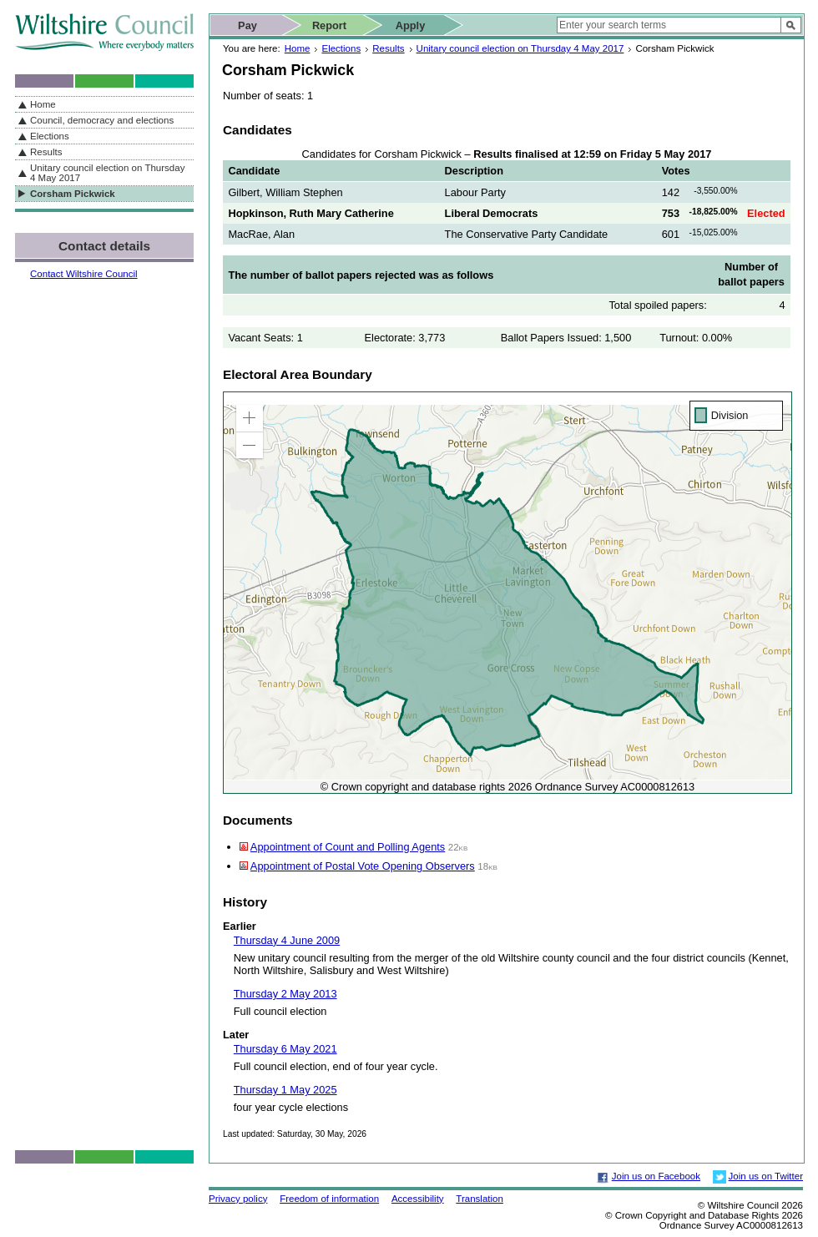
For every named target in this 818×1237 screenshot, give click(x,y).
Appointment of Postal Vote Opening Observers (362, 866)
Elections (341, 48)
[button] (249, 418)
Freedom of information (329, 1199)
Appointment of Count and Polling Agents (347, 847)
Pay (247, 25)
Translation (479, 1199)
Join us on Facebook (656, 1176)
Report (329, 25)
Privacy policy (238, 1199)
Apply (411, 25)
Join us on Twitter (766, 1176)
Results (388, 48)
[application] (507, 592)
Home (298, 48)
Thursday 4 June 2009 (287, 940)
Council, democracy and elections (102, 120)
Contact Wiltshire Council (84, 274)
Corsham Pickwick (72, 194)
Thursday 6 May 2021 (285, 1049)
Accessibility (417, 1199)
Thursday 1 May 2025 (285, 1089)
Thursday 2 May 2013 (285, 993)
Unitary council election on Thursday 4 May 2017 (520, 48)
